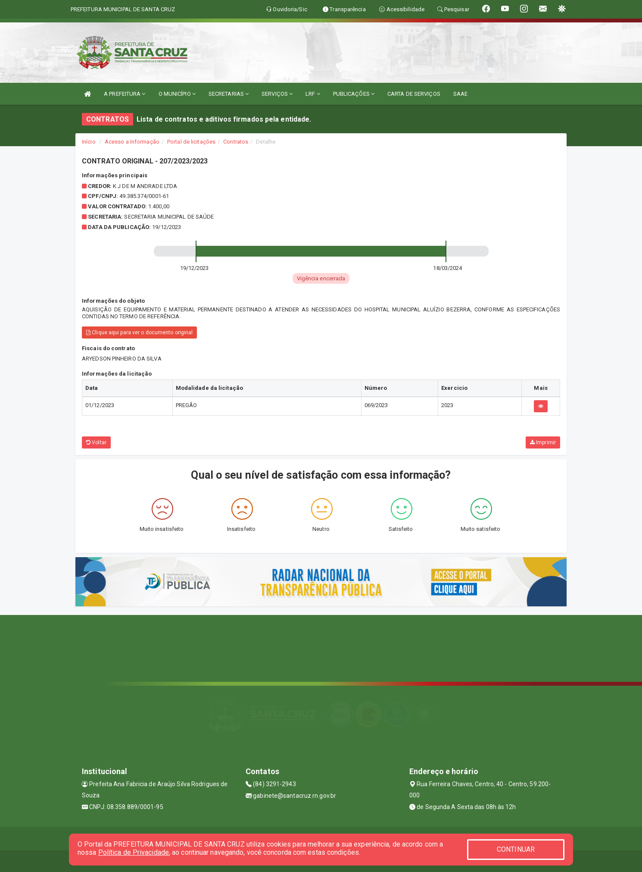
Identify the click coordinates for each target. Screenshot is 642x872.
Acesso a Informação (132, 141)
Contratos (235, 141)
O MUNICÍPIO (177, 94)
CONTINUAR (516, 849)
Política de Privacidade (133, 852)
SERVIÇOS (277, 94)
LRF (312, 94)
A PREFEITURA (124, 94)
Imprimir (543, 442)
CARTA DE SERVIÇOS (413, 94)
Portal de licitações (191, 141)
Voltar (96, 442)
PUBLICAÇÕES (353, 94)
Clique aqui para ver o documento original (139, 332)
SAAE (460, 94)
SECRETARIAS (229, 94)
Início (89, 141)
